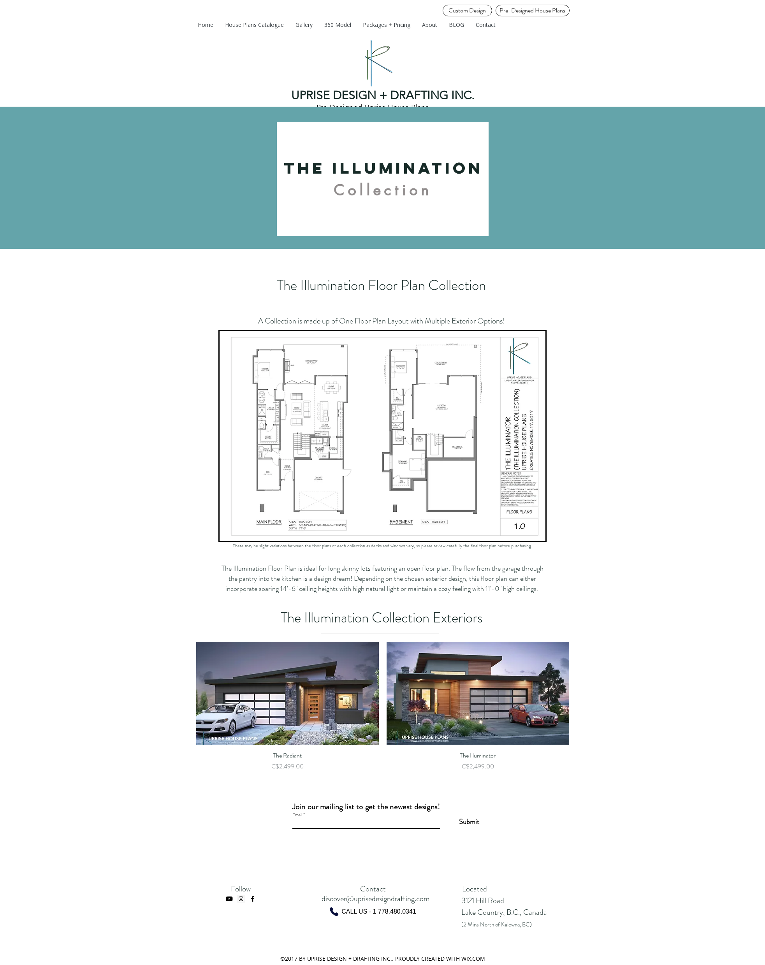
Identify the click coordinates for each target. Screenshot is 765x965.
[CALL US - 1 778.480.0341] (372, 912)
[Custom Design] (467, 10)
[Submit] (459, 822)
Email (297, 814)
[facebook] (253, 899)
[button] (386, 25)
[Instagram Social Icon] (241, 899)
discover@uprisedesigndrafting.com (375, 898)
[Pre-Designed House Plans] (533, 10)
